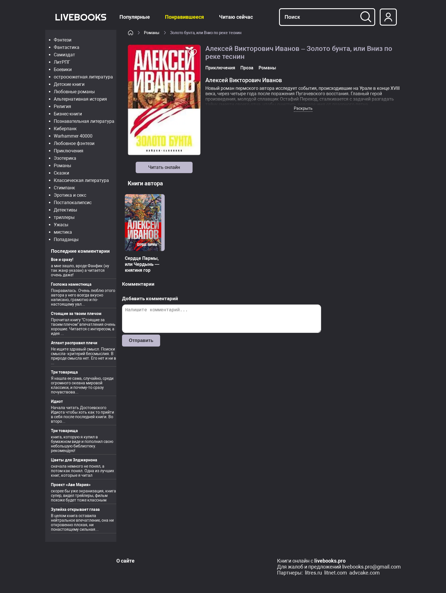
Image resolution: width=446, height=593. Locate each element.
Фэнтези (62, 40)
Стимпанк (64, 187)
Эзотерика (65, 158)
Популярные (134, 17)
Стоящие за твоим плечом (76, 313)
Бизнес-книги (68, 114)
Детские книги (69, 84)
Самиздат (64, 54)
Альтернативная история (80, 99)
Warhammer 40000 (73, 136)
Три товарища (64, 372)
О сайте (125, 561)
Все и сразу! (62, 259)
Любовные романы (74, 91)
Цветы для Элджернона (74, 460)
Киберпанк (65, 128)
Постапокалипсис (73, 202)
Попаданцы (66, 239)
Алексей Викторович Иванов (243, 80)
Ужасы (61, 224)
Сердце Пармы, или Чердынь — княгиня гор (142, 264)
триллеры (64, 217)
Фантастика (66, 47)
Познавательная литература (84, 121)
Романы (62, 165)
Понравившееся (184, 17)
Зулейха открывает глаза (75, 509)
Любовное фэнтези (74, 143)
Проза (246, 68)
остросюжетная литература (83, 77)
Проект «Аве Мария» (71, 484)
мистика (63, 232)
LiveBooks (80, 17)
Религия (62, 106)
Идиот (57, 401)
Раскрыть (303, 108)
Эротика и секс (70, 195)
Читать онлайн (164, 167)
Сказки (61, 173)
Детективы (65, 210)
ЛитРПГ (62, 62)
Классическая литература (81, 180)
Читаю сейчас (236, 17)
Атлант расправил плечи (74, 343)
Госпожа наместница (71, 284)
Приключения (68, 151)
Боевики (63, 69)
